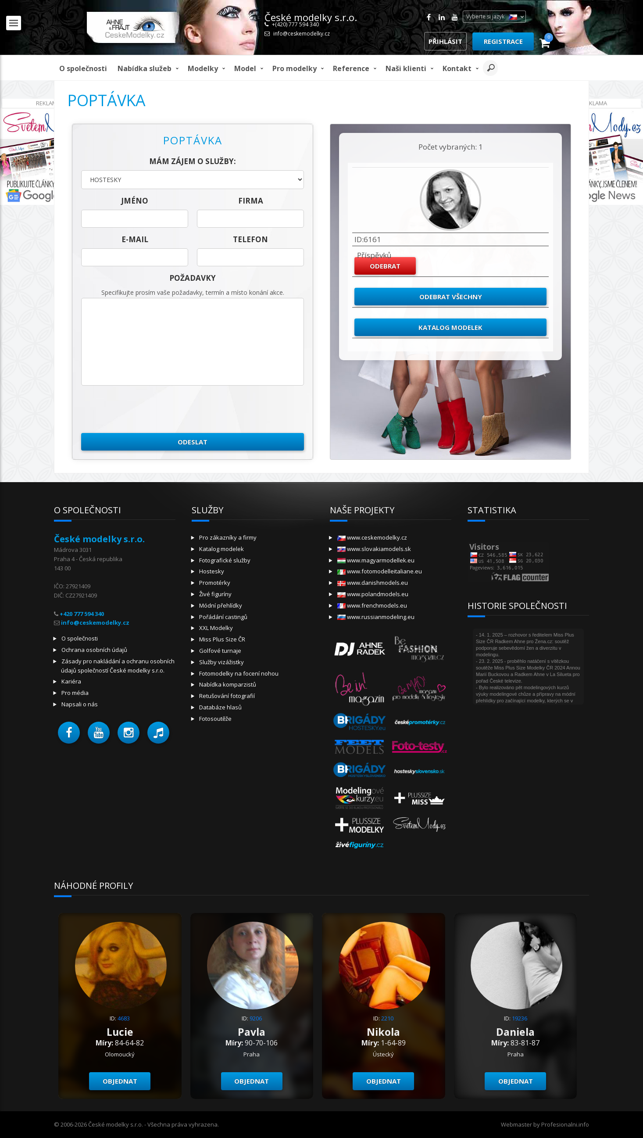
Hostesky (211, 571)
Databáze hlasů (220, 707)
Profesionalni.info (565, 1124)
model (245, 68)
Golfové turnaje (220, 651)
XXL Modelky (216, 628)
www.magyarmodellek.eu (375, 560)
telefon (250, 239)
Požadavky (192, 278)
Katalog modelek (450, 327)
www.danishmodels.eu (372, 583)
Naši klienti (406, 68)
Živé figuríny (215, 594)
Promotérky (214, 583)
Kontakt (457, 68)
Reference (351, 68)
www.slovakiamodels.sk (374, 549)
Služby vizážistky (221, 662)
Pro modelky (294, 68)
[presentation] (147, 409)
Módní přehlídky (220, 605)
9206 (256, 1018)
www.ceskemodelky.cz (372, 537)
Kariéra (71, 681)
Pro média (75, 693)
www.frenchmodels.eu (372, 605)
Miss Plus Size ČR (222, 639)
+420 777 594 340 (82, 614)
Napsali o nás (79, 704)
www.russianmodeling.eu (375, 617)
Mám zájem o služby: (192, 161)
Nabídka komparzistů (227, 684)
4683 (124, 1018)
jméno (134, 201)
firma (250, 201)
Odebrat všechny (450, 296)
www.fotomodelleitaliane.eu (379, 571)
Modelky (203, 68)
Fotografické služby (224, 560)
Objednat (120, 1081)
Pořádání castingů (223, 617)
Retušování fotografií (227, 696)
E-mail (134, 239)
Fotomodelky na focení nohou (239, 673)
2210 (387, 1018)
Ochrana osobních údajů (94, 650)
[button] (69, 733)
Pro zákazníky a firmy (228, 537)
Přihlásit (445, 41)
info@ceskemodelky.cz (301, 33)
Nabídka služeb (144, 68)
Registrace (503, 41)
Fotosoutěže (215, 719)
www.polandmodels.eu (372, 594)
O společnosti (83, 68)
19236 (519, 1018)
